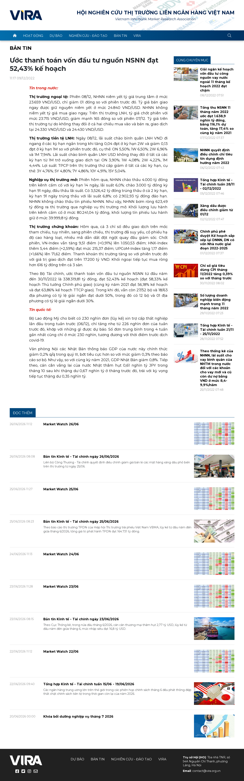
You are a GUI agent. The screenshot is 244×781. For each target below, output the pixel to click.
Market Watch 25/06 (60, 489)
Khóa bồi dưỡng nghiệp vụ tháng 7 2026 (78, 716)
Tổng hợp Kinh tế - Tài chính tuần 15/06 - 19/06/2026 (88, 684)
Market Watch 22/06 (61, 651)
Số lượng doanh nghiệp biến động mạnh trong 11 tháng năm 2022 (215, 302)
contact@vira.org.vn (206, 771)
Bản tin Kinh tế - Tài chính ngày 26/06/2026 (81, 457)
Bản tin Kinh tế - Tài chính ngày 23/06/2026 (81, 619)
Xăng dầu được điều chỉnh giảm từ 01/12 (216, 210)
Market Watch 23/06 (61, 586)
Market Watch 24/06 (61, 554)
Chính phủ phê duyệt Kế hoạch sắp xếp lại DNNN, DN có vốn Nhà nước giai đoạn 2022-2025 (217, 240)
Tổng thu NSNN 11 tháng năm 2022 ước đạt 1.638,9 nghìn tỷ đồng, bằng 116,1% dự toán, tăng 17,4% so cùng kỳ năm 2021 (217, 120)
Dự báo (56, 36)
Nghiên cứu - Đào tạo (88, 36)
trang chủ (15, 35)
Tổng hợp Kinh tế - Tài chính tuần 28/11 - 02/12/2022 (217, 184)
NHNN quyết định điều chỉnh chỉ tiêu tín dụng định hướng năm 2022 (216, 156)
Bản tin (120, 36)
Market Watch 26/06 (61, 424)
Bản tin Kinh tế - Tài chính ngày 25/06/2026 (81, 522)
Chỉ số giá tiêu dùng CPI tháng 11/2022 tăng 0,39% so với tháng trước (216, 272)
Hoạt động (33, 36)
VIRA (26, 15)
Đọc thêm (22, 413)
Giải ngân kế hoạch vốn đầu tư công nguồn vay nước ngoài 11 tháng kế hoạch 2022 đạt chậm (216, 79)
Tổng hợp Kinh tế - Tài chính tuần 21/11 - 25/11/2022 (217, 329)
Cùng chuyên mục (192, 60)
